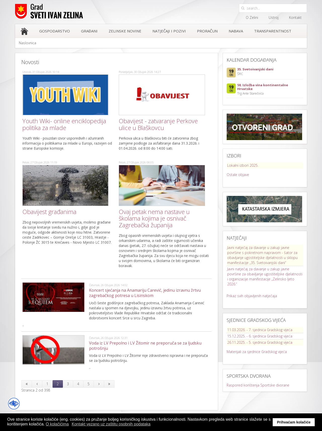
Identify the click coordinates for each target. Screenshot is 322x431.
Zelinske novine (125, 30)
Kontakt (295, 17)
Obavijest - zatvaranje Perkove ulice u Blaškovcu (158, 124)
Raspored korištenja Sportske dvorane (258, 385)
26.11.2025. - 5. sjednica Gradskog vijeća (259, 342)
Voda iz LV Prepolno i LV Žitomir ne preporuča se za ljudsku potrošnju (145, 345)
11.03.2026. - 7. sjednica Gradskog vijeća (259, 329)
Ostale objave (238, 174)
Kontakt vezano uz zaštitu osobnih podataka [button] (111, 424)
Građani (89, 30)
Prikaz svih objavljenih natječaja (252, 295)
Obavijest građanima (49, 211)
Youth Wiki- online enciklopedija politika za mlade (64, 124)
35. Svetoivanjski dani (255, 69)
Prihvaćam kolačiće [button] (294, 422)
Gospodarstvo (54, 30)
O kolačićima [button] (57, 424)
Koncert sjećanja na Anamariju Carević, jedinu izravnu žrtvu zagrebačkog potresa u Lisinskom (145, 292)
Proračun (207, 30)
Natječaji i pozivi (169, 30)
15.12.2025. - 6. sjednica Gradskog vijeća (259, 336)
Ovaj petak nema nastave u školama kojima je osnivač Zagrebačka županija (154, 218)
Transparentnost (272, 30)
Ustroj (273, 17)
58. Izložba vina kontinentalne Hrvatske (262, 87)
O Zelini (252, 17)
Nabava (236, 30)
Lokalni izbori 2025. (242, 165)
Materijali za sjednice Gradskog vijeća (257, 351)
